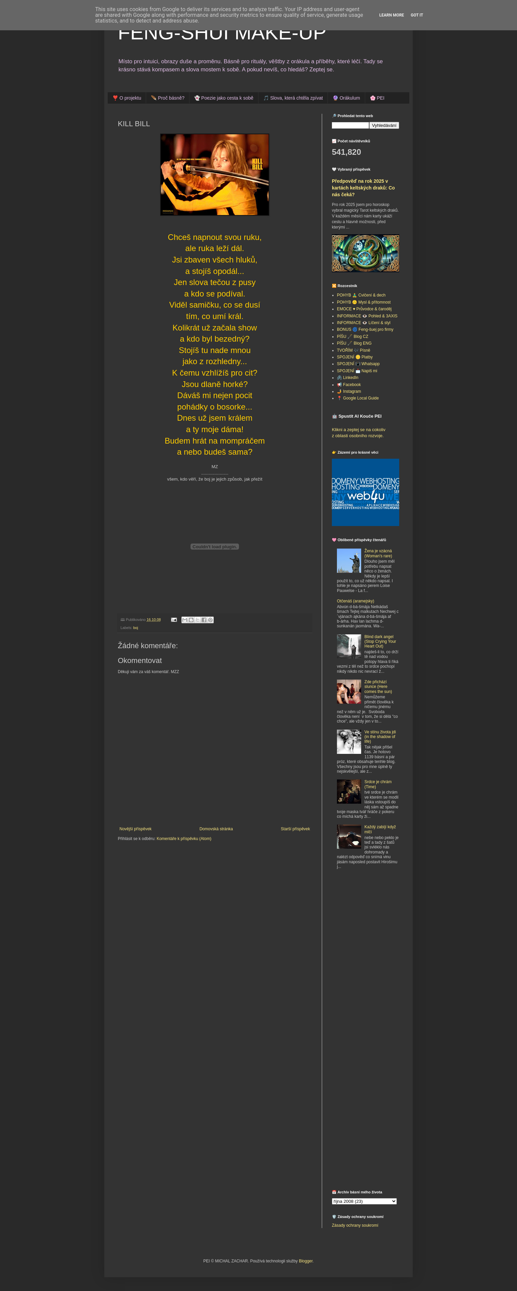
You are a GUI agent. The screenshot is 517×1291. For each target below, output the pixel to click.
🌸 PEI (377, 98)
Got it (417, 15)
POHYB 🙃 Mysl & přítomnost (364, 302)
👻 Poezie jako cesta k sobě (223, 98)
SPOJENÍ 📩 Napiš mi (357, 371)
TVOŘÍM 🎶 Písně (353, 350)
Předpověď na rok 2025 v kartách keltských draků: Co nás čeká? (363, 187)
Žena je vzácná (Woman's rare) (378, 553)
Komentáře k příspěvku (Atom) (184, 838)
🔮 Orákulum (346, 98)
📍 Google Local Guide (358, 398)
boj (135, 628)
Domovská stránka (216, 829)
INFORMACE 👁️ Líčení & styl (363, 322)
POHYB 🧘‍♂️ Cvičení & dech (361, 295)
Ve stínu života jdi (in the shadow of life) (380, 737)
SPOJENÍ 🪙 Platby (355, 357)
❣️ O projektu (126, 98)
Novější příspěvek (135, 829)
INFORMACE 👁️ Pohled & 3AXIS (367, 316)
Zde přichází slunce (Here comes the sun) (378, 686)
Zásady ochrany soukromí (355, 1225)
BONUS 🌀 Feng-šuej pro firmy (365, 329)
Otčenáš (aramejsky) (355, 601)
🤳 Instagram (349, 391)
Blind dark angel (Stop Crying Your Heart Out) (380, 641)
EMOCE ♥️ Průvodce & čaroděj (364, 309)
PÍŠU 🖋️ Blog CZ (352, 336)
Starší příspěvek (295, 829)
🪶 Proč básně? (167, 98)
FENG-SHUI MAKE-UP (222, 32)
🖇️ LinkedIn (347, 377)
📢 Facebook (349, 384)
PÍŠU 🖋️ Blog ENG (354, 343)
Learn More (391, 15)
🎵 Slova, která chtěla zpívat (293, 98)
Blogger (306, 1261)
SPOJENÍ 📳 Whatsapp (358, 363)
